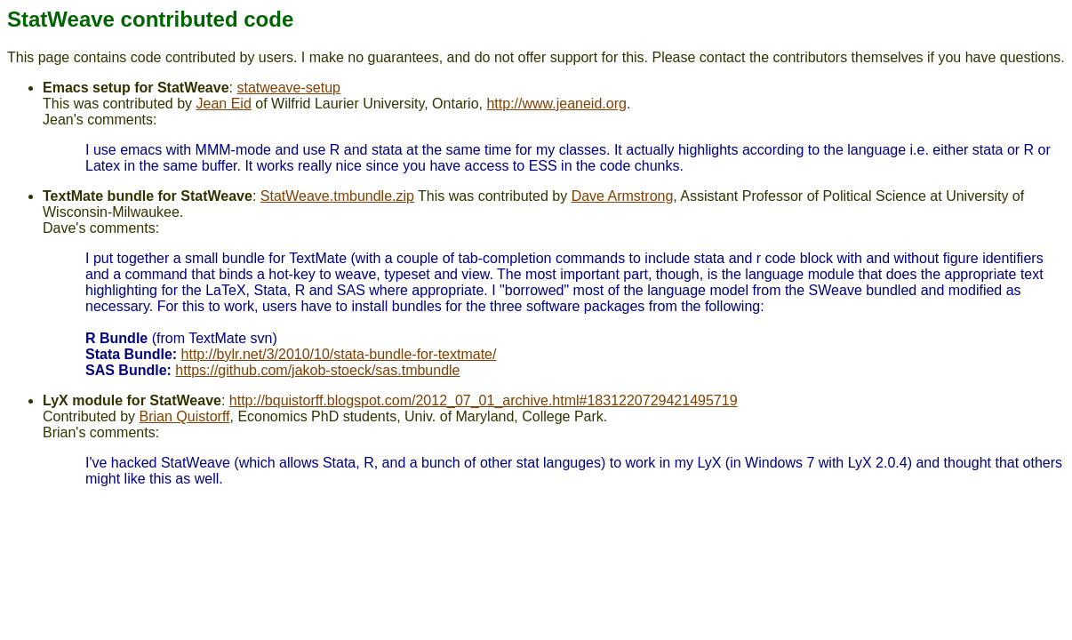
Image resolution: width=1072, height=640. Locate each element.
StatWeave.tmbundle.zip (337, 196)
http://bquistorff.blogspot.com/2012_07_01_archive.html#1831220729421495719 (483, 400)
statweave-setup (288, 87)
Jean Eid (224, 103)
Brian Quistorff (185, 416)
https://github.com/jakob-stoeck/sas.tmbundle (317, 370)
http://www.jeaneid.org (556, 103)
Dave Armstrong (623, 196)
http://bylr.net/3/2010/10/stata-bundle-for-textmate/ (339, 354)
